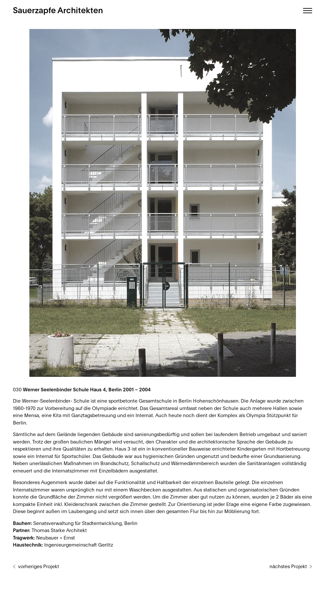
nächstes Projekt (288, 566)
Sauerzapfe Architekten (58, 11)
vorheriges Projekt (38, 566)
